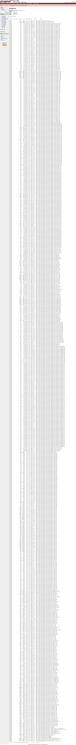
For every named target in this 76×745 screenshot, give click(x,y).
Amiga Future (3, 40)
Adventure (20, 5)
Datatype (3, 16)
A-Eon (1, 39)
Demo (2, 17)
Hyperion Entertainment (4, 38)
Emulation (3, 21)
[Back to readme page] (12, 16)
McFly (75, 1)
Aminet (2, 36)
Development (4, 18)
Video (2, 27)
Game (2, 22)
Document (3, 19)
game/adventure (15, 13)
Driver (2, 20)
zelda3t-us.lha (15, 11)
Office (2, 25)
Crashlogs (2, 8)
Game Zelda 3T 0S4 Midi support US (18, 10)
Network (3, 24)
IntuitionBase (3, 37)
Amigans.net (2, 35)
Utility (2, 26)
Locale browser (2, 10)
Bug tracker (2, 9)
